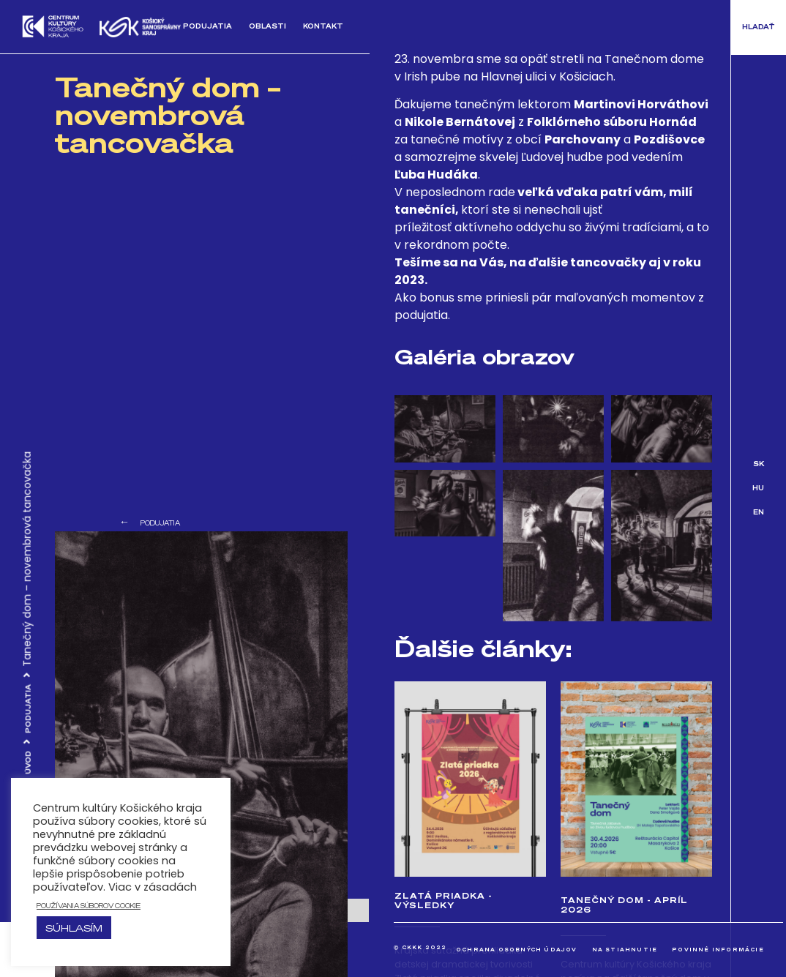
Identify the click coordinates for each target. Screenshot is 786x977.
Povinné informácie (718, 949)
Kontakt (323, 26)
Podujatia (207, 26)
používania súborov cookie (89, 906)
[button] (758, 27)
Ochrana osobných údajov (516, 949)
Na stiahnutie (625, 949)
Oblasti (267, 26)
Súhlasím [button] (73, 927)
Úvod (28, 762)
